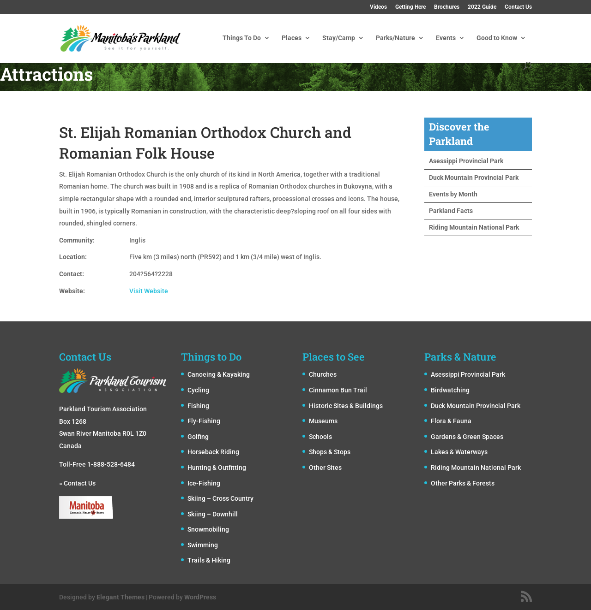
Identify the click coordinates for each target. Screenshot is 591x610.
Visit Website (148, 291)
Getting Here (410, 7)
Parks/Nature (395, 38)
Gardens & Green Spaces (467, 436)
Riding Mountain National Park (474, 227)
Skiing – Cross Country (220, 498)
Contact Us (518, 7)
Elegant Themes (120, 597)
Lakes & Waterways (459, 452)
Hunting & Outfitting (216, 467)
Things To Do (242, 38)
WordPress (200, 597)
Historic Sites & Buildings (346, 405)
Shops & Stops (329, 452)
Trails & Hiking (208, 560)
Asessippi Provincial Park (466, 161)
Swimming (202, 545)
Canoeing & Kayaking (218, 374)
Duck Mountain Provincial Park (474, 177)
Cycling (198, 390)
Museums (323, 421)
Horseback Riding (213, 452)
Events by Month (453, 194)
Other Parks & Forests (463, 483)
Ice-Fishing (203, 483)
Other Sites (325, 467)
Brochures (446, 7)
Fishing (198, 405)
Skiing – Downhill (212, 514)
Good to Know (496, 38)
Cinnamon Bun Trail (338, 390)
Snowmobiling (208, 529)
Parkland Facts (451, 210)
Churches (323, 374)
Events (446, 38)
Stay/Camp (338, 38)
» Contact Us (77, 483)
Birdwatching (450, 390)
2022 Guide (482, 7)
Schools (320, 436)
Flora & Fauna (451, 421)
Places (292, 38)
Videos (378, 7)
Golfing (198, 436)
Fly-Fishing (203, 421)
